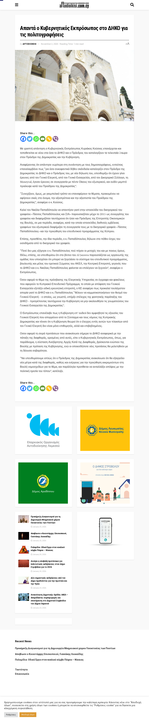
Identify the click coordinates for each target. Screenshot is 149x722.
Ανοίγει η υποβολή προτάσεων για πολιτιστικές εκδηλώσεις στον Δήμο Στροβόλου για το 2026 (48, 564)
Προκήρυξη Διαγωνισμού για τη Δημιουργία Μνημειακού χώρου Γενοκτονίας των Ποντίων (45, 519)
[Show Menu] (16, 5)
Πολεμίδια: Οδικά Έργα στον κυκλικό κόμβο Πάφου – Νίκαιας (49, 659)
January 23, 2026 (38, 588)
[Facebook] (23, 139)
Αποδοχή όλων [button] (27, 715)
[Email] (42, 139)
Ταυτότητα (21, 669)
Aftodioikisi (29, 44)
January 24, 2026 (38, 554)
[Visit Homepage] (74, 5)
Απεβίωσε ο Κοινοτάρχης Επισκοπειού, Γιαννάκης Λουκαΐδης (49, 654)
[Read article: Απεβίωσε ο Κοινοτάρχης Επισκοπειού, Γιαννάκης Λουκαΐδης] (23, 536)
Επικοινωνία (22, 674)
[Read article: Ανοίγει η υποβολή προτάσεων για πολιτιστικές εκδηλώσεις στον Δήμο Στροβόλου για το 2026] (23, 563)
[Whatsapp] (36, 139)
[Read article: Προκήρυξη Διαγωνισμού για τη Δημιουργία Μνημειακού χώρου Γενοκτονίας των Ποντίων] (23, 519)
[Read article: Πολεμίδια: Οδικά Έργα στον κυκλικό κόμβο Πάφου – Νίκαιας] (23, 549)
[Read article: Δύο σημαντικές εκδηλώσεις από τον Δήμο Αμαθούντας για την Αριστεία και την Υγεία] (23, 580)
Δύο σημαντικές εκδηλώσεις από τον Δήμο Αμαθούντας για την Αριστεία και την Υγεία (49, 581)
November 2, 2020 (49, 44)
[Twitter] (30, 139)
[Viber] (55, 139)
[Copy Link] (49, 139)
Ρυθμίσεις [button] (11, 714)
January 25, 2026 (38, 527)
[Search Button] (132, 5)
